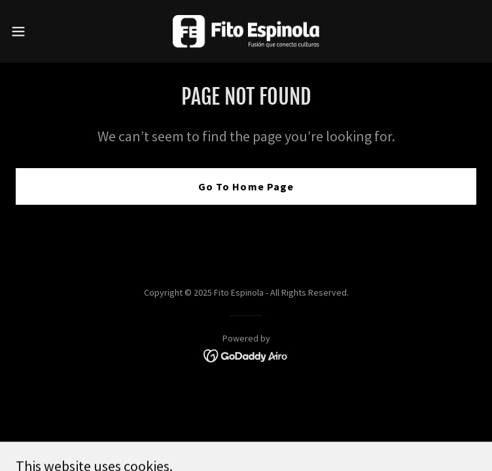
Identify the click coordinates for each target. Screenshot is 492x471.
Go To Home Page (245, 186)
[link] (246, 31)
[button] (41, 31)
